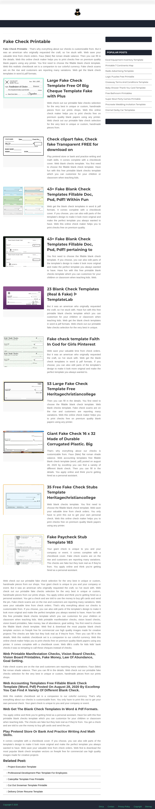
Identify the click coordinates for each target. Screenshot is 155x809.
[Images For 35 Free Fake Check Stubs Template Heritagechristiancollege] (23, 499)
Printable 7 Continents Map (119, 65)
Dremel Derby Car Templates (120, 110)
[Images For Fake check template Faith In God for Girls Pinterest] (23, 351)
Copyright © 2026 (10, 805)
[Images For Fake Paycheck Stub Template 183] (23, 549)
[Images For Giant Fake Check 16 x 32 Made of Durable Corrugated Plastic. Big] (23, 446)
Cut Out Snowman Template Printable (27, 785)
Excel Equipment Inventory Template (124, 60)
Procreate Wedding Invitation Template (125, 104)
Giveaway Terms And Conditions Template (126, 82)
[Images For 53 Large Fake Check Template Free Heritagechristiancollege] (23, 396)
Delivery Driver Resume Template (25, 791)
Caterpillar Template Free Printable (26, 779)
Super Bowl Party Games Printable (123, 99)
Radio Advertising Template (119, 71)
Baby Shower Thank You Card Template (125, 87)
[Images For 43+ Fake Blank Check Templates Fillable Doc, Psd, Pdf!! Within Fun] (23, 201)
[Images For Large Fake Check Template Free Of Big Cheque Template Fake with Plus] (23, 93)
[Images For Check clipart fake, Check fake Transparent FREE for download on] (23, 152)
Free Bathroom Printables (118, 93)
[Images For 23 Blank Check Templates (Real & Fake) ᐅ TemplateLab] (23, 301)
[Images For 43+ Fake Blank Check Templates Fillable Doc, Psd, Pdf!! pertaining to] (23, 251)
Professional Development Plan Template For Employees (37, 772)
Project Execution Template (22, 766)
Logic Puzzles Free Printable (119, 76)
